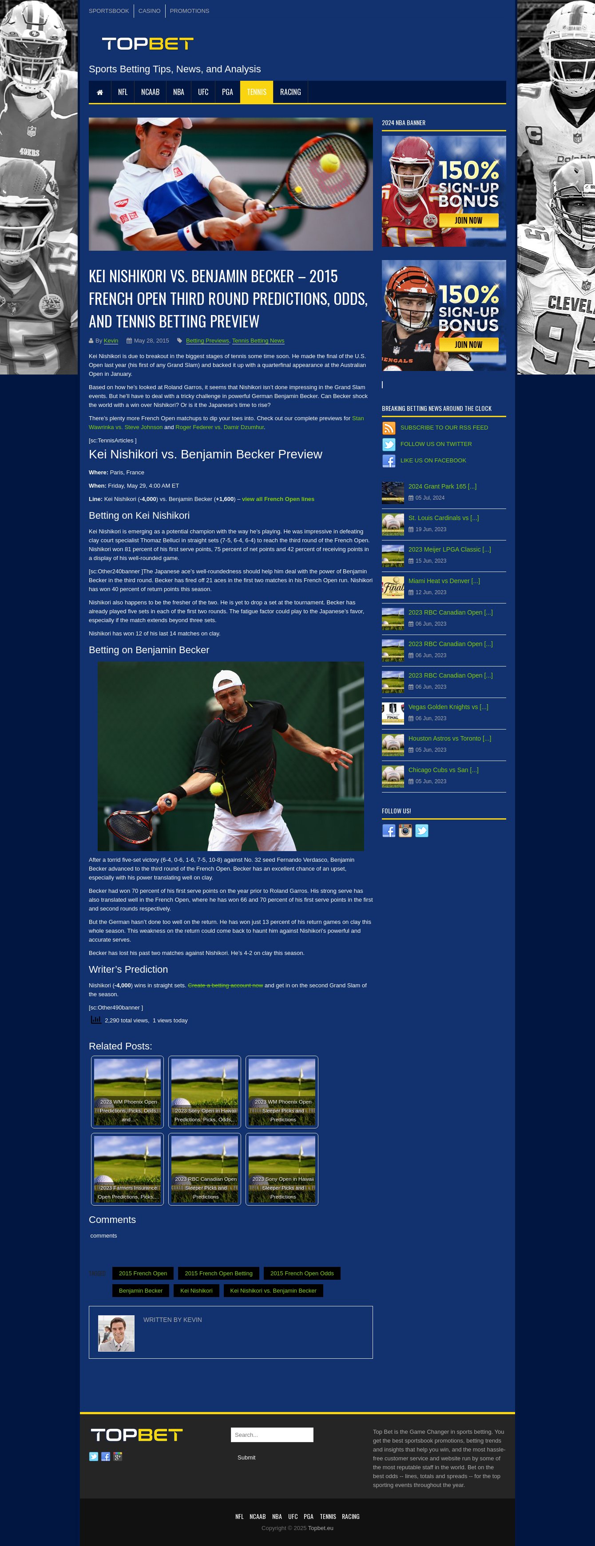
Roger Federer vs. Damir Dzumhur (219, 427)
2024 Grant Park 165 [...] (442, 486)
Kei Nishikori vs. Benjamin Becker (273, 1290)
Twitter (94, 1457)
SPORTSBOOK (109, 11)
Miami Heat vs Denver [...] (444, 580)
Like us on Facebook (433, 460)
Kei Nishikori (196, 1290)
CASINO (150, 11)
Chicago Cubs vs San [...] (444, 769)
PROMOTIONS (190, 11)
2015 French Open (143, 1273)
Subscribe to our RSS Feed (444, 427)
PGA (227, 92)
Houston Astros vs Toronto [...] (450, 738)
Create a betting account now (225, 985)
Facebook (106, 1457)
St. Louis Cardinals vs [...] (444, 517)
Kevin (111, 340)
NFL (122, 92)
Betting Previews (207, 340)
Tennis (256, 92)
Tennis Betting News (258, 340)
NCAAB (150, 92)
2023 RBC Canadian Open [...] (451, 612)
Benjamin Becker (141, 1290)
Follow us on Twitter (436, 444)
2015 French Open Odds (302, 1273)
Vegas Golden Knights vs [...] (448, 706)
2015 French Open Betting (219, 1273)
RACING (290, 92)
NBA (178, 92)
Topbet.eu (320, 1528)
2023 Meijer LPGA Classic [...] (450, 549)
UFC (203, 92)
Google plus (118, 1457)
